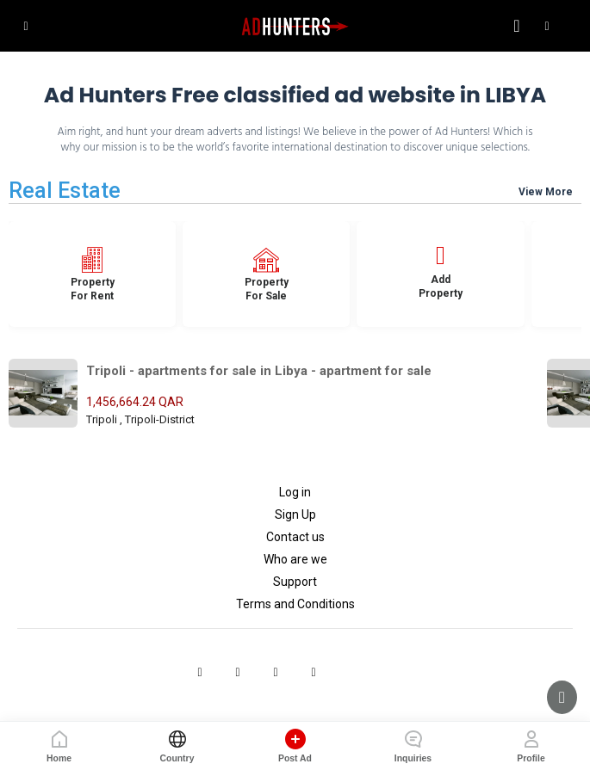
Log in (295, 492)
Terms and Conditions (295, 604)
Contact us (295, 537)
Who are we (295, 559)
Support (295, 581)
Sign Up (295, 514)
